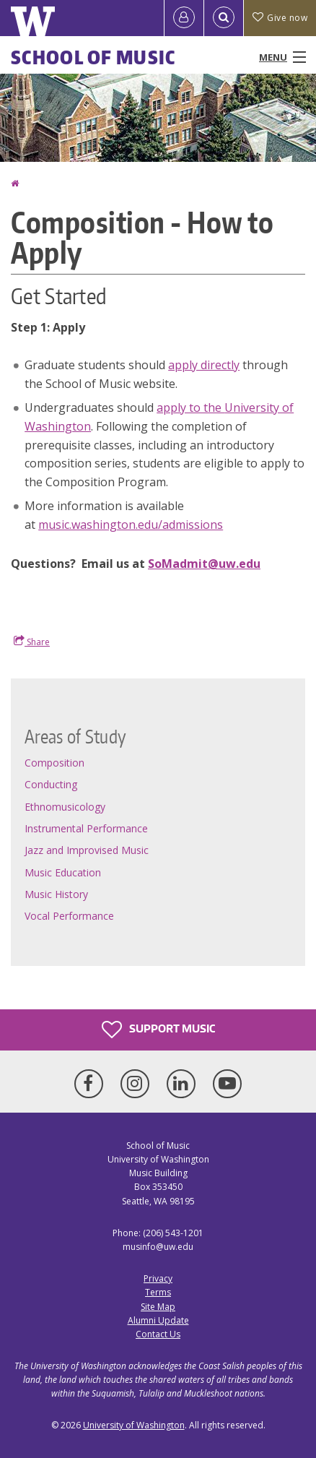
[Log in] (183, 18)
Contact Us (158, 1334)
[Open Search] (223, 18)
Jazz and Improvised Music (87, 850)
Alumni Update (158, 1320)
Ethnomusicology (65, 807)
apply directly (204, 365)
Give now (280, 18)
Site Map (158, 1306)
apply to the (190, 407)
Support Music (158, 1029)
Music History (56, 894)
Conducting (51, 784)
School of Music (93, 57)
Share (32, 641)
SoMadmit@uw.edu (204, 563)
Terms (158, 1292)
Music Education (63, 872)
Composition (54, 762)
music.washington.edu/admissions (130, 524)
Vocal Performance (69, 916)
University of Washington (134, 1425)
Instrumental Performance (86, 828)
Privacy (158, 1278)
